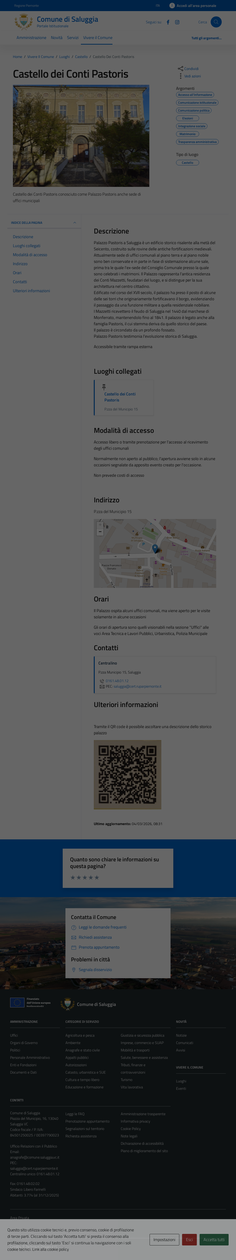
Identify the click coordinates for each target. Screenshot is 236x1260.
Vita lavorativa (132, 1087)
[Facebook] (166, 21)
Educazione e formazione (84, 1087)
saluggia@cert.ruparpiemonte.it (34, 1168)
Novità (56, 37)
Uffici (14, 1035)
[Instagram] (175, 21)
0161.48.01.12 (113, 680)
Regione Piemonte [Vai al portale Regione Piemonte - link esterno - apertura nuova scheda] (26, 5)
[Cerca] (216, 21)
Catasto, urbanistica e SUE (85, 1072)
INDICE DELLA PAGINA (44, 222)
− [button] (100, 532)
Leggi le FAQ (75, 1114)
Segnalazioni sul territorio (84, 1128)
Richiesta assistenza (81, 1136)
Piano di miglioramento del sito (144, 1151)
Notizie (181, 1035)
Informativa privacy (135, 1121)
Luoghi (181, 1081)
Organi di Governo (24, 1042)
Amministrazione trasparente (143, 1114)
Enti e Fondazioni (23, 1065)
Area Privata (19, 1218)
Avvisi (180, 1050)
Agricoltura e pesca (79, 1035)
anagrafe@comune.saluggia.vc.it (34, 1157)
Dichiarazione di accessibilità (142, 1143)
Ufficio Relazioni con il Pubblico (33, 1146)
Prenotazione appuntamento (87, 1121)
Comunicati (184, 1042)
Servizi (73, 37)
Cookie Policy (131, 1128)
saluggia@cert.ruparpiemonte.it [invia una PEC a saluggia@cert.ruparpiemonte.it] (138, 686)
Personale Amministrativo (30, 1057)
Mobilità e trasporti (135, 1050)
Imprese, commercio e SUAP (142, 1042)
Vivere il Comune (97, 37)
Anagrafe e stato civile (82, 1050)
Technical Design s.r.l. (41, 1246)
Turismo (126, 1079)
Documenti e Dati (23, 1072)
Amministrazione (31, 37)
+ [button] (100, 525)
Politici (15, 1050)
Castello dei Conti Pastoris (120, 397)
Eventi (181, 1088)
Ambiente (72, 1042)
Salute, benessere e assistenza (144, 1057)
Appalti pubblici (76, 1057)
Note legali (129, 1136)
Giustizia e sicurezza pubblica (142, 1035)
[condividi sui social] (188, 68)
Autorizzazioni (76, 1065)
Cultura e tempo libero (82, 1079)
